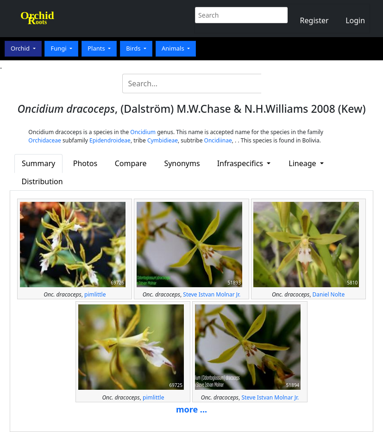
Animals (174, 48)
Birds (134, 48)
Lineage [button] (303, 163)
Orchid (21, 48)
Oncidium (143, 132)
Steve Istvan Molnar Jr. (211, 294)
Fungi (59, 48)
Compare (131, 163)
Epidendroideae (110, 140)
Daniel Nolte (329, 294)
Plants (97, 48)
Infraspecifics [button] (241, 163)
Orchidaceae (44, 140)
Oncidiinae (218, 140)
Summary (38, 163)
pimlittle (95, 294)
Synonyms (182, 163)
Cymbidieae (162, 140)
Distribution (42, 181)
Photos (85, 163)
